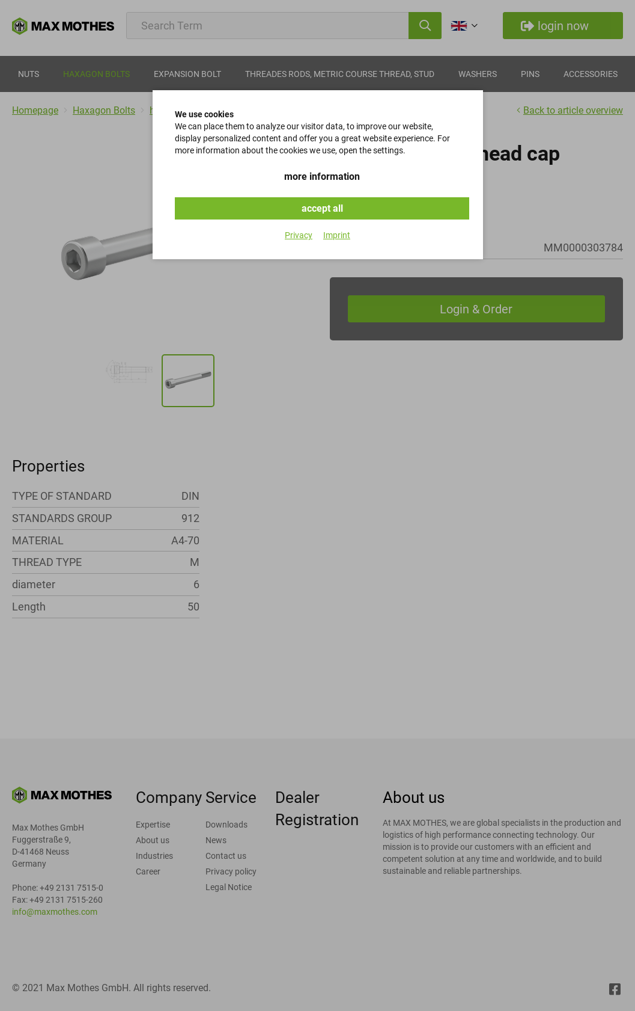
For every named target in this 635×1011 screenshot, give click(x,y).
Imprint (336, 235)
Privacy (298, 235)
